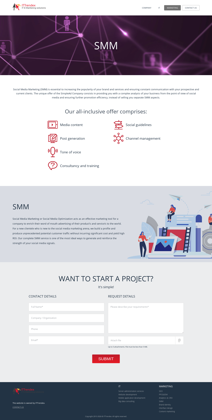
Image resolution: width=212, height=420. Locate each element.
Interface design (166, 408)
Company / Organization (44, 317)
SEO (161, 391)
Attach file (116, 340)
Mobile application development (131, 398)
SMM (161, 401)
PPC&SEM (163, 394)
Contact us (191, 7)
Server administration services (131, 391)
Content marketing (167, 411)
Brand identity (165, 404)
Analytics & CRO (166, 398)
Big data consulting (126, 401)
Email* (34, 340)
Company (146, 7)
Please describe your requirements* (129, 306)
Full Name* (37, 306)
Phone (34, 329)
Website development (127, 394)
